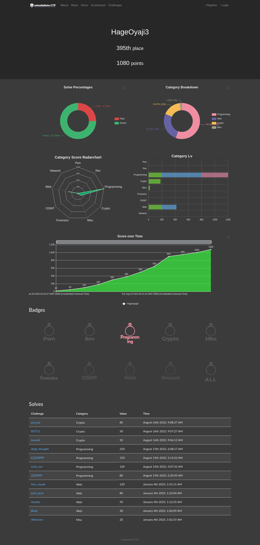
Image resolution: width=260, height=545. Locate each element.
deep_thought (40, 448)
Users (84, 5)
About (64, 5)
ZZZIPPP (36, 475)
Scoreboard (98, 5)
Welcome (37, 519)
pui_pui (35, 422)
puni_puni (37, 493)
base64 (35, 440)
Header (35, 502)
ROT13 (35, 431)
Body (34, 510)
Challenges (115, 5)
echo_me (36, 466)
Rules (74, 5)
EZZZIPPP (37, 457)
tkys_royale (38, 484)
